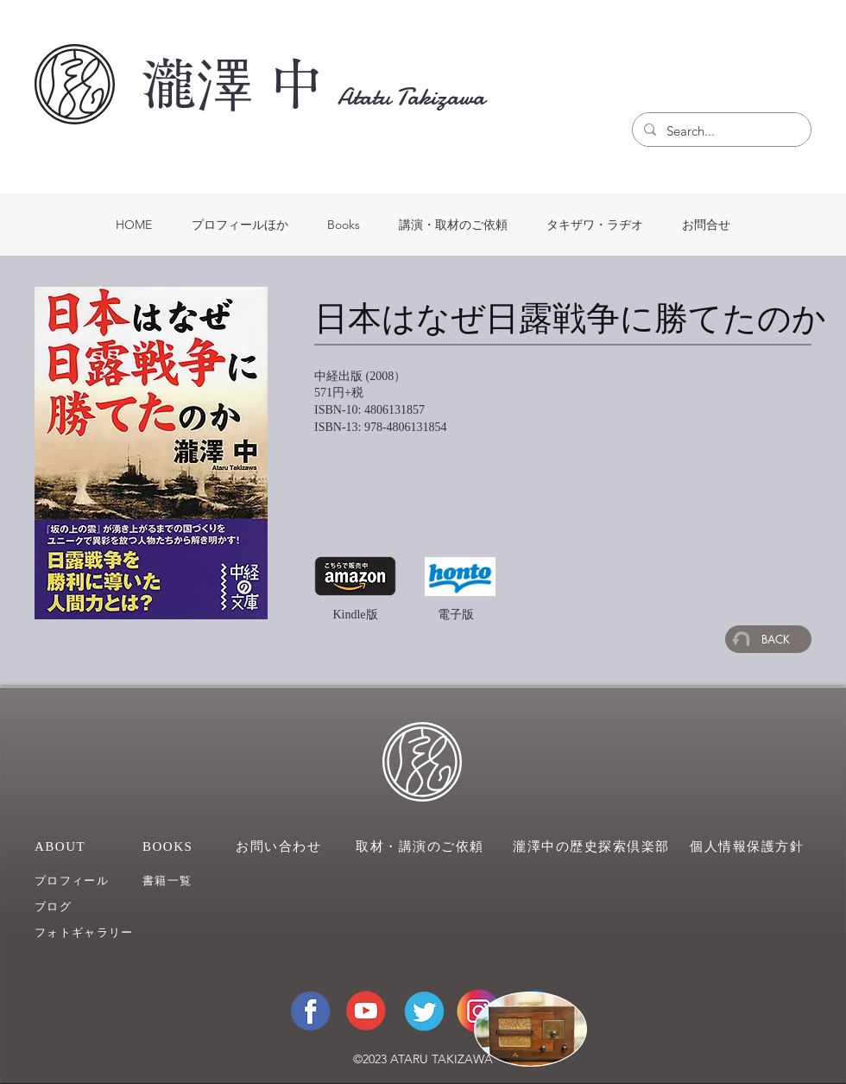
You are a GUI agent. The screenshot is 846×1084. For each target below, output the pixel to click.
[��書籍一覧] (192, 881)
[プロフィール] (85, 881)
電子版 (456, 614)
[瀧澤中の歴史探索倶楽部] (594, 846)
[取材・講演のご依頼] (423, 846)
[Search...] (720, 131)
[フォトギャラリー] (98, 932)
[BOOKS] (177, 846)
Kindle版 (354, 614)
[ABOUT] (69, 846)
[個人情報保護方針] (750, 846)
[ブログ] (85, 906)
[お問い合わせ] (280, 846)
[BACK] (768, 639)
